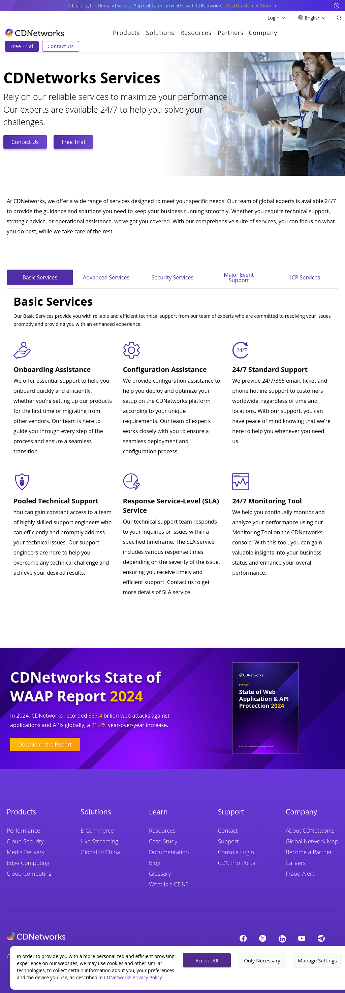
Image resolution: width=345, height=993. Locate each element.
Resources (196, 33)
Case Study (163, 841)
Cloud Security (25, 841)
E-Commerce (97, 830)
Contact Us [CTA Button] (25, 142)
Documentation (169, 852)
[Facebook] (243, 938)
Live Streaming (99, 841)
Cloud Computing (29, 873)
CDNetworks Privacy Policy (133, 977)
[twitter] (262, 938)
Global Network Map (312, 841)
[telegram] (321, 938)
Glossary (160, 873)
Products (126, 33)
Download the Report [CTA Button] (45, 744)
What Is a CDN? (168, 884)
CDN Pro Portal (237, 863)
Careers (296, 863)
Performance (23, 830)
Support (228, 841)
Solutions (160, 33)
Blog (154, 863)
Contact (228, 830)
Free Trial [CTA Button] (73, 142)
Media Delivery (25, 852)
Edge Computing (28, 863)
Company (263, 33)
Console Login (236, 852)
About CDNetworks (310, 830)
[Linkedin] (282, 938)
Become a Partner (309, 852)
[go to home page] (34, 32)
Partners (231, 33)
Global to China (100, 852)
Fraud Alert (300, 873)
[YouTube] (301, 938)
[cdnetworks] (107, 936)
